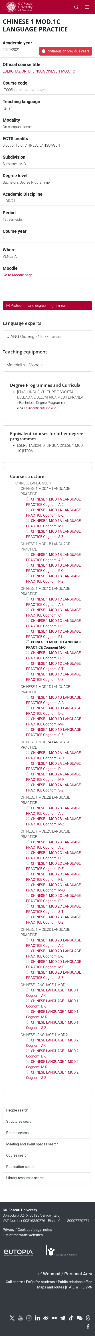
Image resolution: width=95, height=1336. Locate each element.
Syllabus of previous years (65, 51)
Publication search (20, 1167)
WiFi (78, 1287)
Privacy (8, 1230)
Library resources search (25, 1178)
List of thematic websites (23, 1235)
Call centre (14, 1282)
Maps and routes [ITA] (54, 1287)
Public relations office (75, 1282)
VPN (88, 1287)
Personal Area (78, 1273)
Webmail (51, 1273)
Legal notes (42, 1230)
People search (17, 1110)
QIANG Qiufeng (33, 336)
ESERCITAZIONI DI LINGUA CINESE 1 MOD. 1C (39, 71)
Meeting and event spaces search (32, 1144)
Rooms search (17, 1133)
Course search (17, 1155)
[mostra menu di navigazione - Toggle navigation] (86, 7)
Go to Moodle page (17, 275)
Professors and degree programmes (36, 305)
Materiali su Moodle (24, 365)
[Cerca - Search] (76, 7)
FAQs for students (40, 1282)
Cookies (24, 1230)
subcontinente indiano (41, 408)
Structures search (20, 1121)
